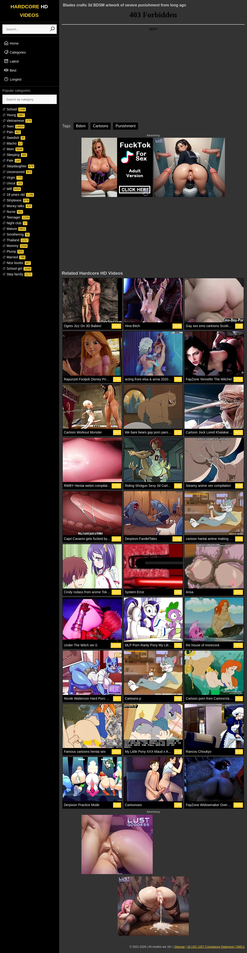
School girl (16, 268)
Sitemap (179, 946)
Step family (17, 274)
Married (13, 257)
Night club (14, 223)
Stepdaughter (18, 166)
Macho (12, 143)
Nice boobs (16, 263)
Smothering (16, 234)
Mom (12, 149)
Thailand (15, 240)
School (14, 109)
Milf (11, 189)
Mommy (15, 246)
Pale (11, 160)
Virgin (12, 177)
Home (11, 43)
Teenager (16, 217)
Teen (13, 126)
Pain (11, 132)
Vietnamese (17, 121)
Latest (11, 61)
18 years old (18, 194)
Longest (13, 79)
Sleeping (14, 155)
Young (13, 115)
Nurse (12, 212)
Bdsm (81, 126)
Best (10, 70)
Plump (13, 251)
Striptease (15, 200)
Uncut (12, 183)
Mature (14, 229)
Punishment (125, 126)
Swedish (13, 138)
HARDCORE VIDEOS (29, 11)
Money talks (17, 206)
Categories (15, 52)
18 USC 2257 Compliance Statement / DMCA (216, 946)
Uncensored (17, 172)
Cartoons (100, 126)
